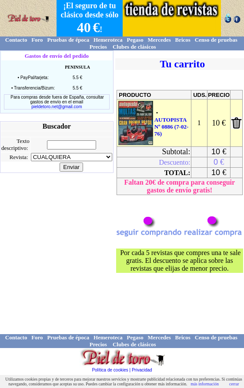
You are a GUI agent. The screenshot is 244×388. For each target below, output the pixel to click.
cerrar (234, 383)
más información (205, 383)
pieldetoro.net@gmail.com (56, 106)
